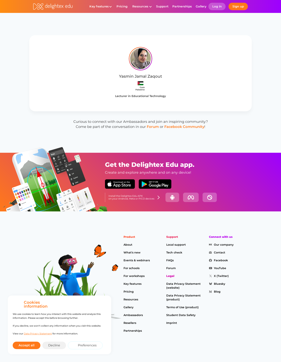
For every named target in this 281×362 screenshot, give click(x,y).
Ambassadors (133, 315)
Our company (224, 244)
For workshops (134, 276)
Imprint (171, 323)
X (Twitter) (221, 276)
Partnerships (182, 6)
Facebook (221, 260)
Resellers (130, 323)
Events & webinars (137, 260)
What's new (132, 252)
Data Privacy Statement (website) (183, 285)
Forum (153, 127)
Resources (140, 6)
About (128, 244)
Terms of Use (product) (182, 307)
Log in (217, 6)
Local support (176, 244)
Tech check (174, 252)
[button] (100, 6)
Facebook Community (184, 127)
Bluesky (219, 284)
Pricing (121, 6)
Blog (217, 291)
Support (162, 6)
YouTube (220, 268)
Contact (219, 252)
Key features (99, 6)
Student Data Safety (181, 315)
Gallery (201, 6)
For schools (132, 268)
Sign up (238, 6)
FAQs (170, 260)
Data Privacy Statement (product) (183, 297)
